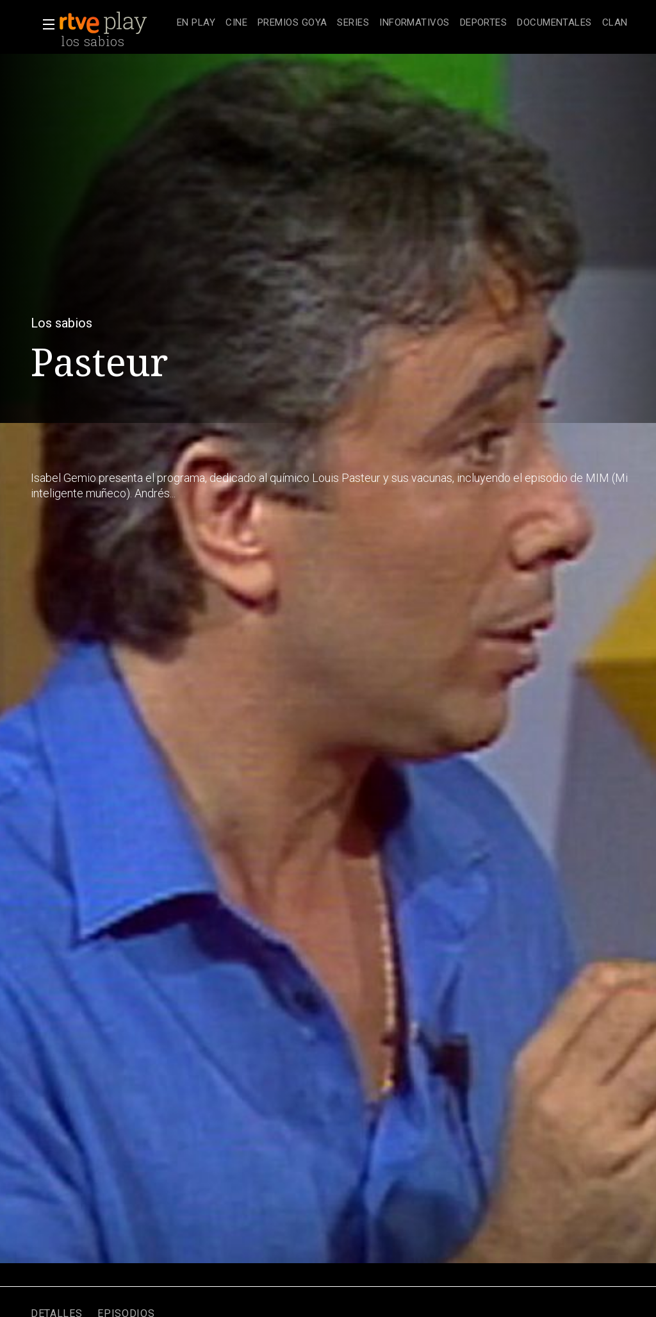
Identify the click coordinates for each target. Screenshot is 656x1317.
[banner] (115, 23)
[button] (45, 24)
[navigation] (402, 23)
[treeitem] (196, 23)
